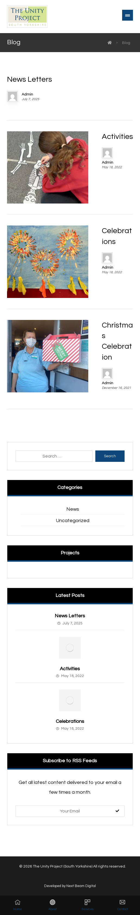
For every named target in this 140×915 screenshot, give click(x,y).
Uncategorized (72, 520)
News (72, 509)
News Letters (70, 615)
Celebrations (70, 721)
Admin (27, 94)
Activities (70, 668)
